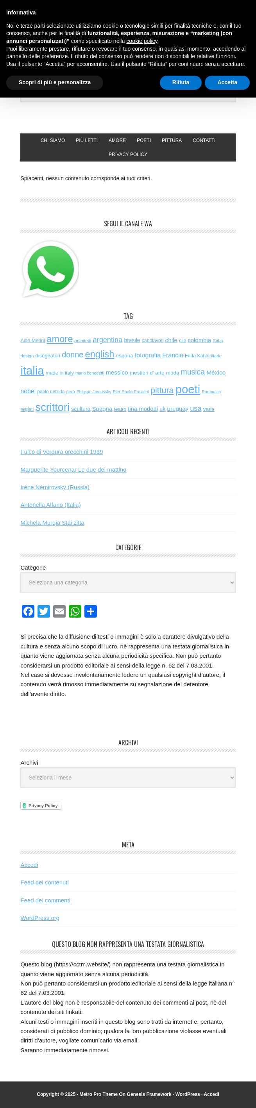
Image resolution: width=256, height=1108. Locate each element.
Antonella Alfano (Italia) (50, 504)
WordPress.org (39, 917)
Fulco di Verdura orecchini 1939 (61, 451)
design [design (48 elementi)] (27, 355)
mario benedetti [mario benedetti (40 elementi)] (89, 373)
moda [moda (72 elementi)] (172, 373)
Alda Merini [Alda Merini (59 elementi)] (32, 340)
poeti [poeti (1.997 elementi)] (188, 389)
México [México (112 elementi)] (216, 372)
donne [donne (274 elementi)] (72, 354)
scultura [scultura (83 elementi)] (80, 409)
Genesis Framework (149, 1094)
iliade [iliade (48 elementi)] (216, 355)
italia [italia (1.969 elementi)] (32, 370)
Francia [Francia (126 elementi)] (172, 355)
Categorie (33, 567)
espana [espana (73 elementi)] (124, 356)
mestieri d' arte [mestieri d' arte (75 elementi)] (147, 373)
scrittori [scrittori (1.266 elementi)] (53, 407)
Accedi (29, 864)
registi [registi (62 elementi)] (27, 409)
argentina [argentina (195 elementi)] (108, 340)
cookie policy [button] (141, 41)
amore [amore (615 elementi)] (60, 339)
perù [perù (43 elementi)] (70, 391)
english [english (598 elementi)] (100, 354)
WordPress (187, 1094)
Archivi (29, 762)
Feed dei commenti (45, 900)
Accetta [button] (227, 82)
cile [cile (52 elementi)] (182, 340)
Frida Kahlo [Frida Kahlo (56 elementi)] (197, 356)
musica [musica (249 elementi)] (193, 372)
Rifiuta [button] (181, 82)
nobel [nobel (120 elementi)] (28, 391)
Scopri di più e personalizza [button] (55, 82)
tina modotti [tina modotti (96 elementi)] (143, 409)
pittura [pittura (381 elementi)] (162, 390)
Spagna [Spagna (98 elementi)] (102, 408)
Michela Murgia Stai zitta (52, 522)
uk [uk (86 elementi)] (162, 409)
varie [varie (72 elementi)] (209, 409)
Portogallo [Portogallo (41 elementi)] (211, 391)
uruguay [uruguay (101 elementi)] (178, 408)
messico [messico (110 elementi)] (117, 372)
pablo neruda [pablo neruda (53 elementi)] (50, 391)
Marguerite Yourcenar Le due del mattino (73, 469)
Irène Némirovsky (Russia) (55, 487)
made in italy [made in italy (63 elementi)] (60, 373)
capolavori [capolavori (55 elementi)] (153, 340)
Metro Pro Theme (98, 1094)
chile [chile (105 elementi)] (171, 340)
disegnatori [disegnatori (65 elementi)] (48, 356)
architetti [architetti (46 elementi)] (83, 340)
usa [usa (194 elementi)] (195, 408)
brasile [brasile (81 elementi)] (132, 340)
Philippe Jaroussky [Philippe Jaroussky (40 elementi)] (94, 391)
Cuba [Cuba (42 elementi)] (218, 340)
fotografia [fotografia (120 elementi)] (148, 355)
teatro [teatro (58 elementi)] (120, 409)
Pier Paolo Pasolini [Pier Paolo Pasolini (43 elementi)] (131, 391)
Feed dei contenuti (44, 882)
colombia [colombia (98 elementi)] (199, 340)
